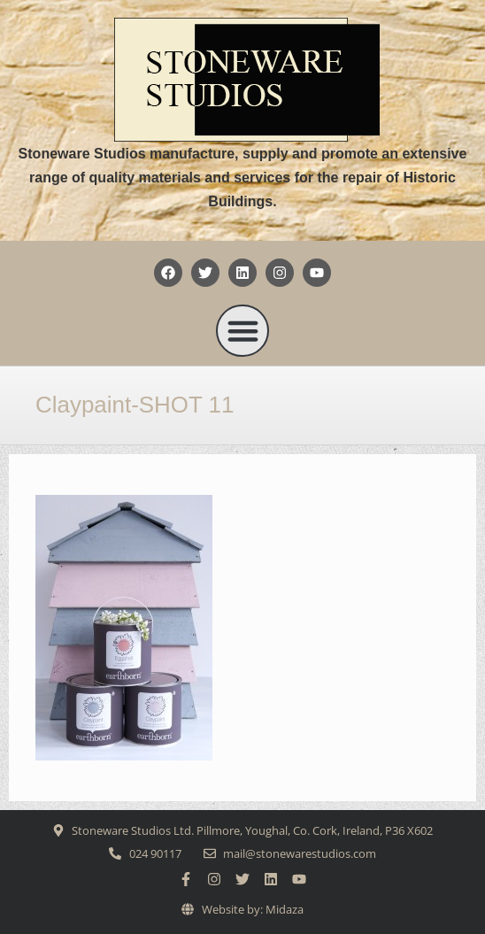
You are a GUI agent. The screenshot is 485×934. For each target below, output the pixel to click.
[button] (242, 331)
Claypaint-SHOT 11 (134, 404)
